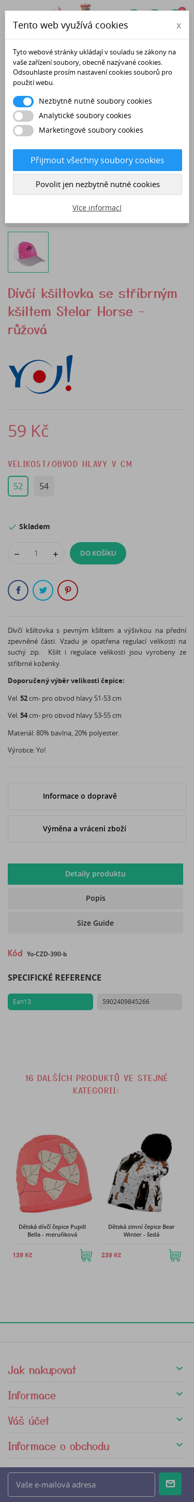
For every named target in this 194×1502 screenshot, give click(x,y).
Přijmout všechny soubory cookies (98, 160)
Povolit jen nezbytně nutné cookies (98, 184)
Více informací (97, 207)
